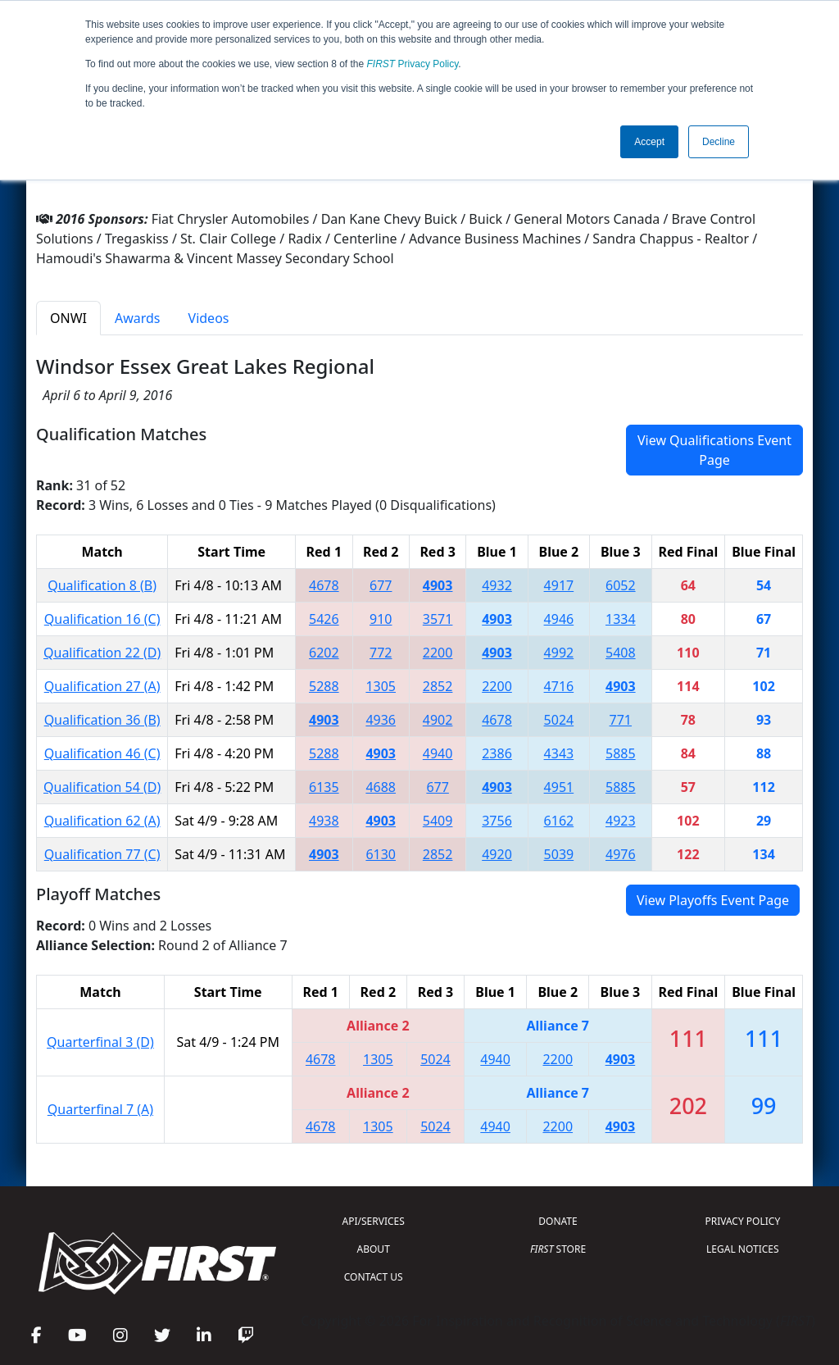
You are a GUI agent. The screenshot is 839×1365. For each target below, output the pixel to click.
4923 (620, 821)
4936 (380, 720)
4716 (559, 686)
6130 (380, 854)
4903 (438, 585)
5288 (324, 686)
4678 (324, 585)
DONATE (557, 1221)
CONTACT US (373, 1277)
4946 (559, 619)
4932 (497, 585)
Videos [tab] (208, 318)
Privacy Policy (413, 64)
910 (381, 619)
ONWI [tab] (68, 318)
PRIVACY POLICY (742, 1221)
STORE (558, 1249)
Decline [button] (718, 142)
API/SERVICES (373, 1221)
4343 (559, 753)
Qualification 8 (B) (102, 585)
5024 (559, 720)
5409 (438, 821)
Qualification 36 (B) (102, 720)
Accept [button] (649, 142)
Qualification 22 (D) (102, 653)
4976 (620, 854)
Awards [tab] (138, 318)
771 (621, 720)
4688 (380, 787)
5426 (324, 619)
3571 (438, 619)
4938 (324, 821)
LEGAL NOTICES (742, 1249)
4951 (559, 787)
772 (381, 653)
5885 (620, 753)
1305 (380, 686)
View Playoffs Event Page (713, 900)
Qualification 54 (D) (102, 787)
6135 (324, 787)
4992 (559, 653)
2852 (438, 686)
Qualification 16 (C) (102, 619)
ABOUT (373, 1249)
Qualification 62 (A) (102, 821)
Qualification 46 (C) (102, 753)
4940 (438, 753)
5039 (559, 854)
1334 (620, 619)
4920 (497, 854)
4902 (438, 720)
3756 (497, 821)
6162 (559, 821)
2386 (497, 753)
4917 (559, 585)
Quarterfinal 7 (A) (100, 1109)
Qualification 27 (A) (102, 686)
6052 (620, 585)
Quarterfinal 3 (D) (100, 1042)
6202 (324, 653)
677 (381, 585)
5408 (620, 653)
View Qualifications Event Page (714, 450)
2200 (438, 653)
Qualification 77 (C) (102, 854)
